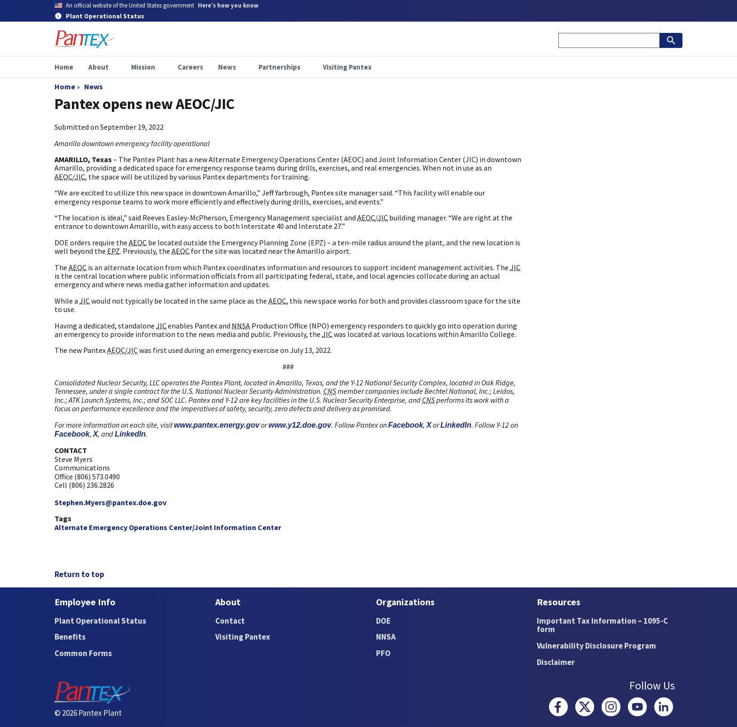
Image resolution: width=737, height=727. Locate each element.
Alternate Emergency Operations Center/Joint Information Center (168, 527)
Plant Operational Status (100, 621)
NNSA (386, 637)
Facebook (405, 425)
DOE (383, 621)
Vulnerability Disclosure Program (596, 646)
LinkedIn (455, 425)
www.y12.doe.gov (299, 425)
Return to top (79, 574)
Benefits (70, 637)
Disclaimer (556, 662)
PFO (383, 653)
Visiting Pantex (242, 637)
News (93, 86)
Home (65, 86)
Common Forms (83, 653)
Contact (230, 621)
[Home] (85, 39)
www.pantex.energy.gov (216, 425)
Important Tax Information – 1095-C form (602, 625)
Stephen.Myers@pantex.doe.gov (110, 502)
